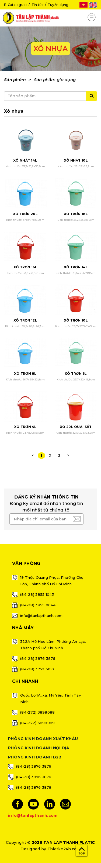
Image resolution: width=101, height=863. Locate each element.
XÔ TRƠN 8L (25, 374)
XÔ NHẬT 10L (76, 160)
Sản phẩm (15, 79)
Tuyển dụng (58, 5)
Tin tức (38, 5)
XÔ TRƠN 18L (76, 214)
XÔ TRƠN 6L (76, 374)
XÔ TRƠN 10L (76, 320)
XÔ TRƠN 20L (25, 214)
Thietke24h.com (64, 849)
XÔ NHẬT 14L (25, 160)
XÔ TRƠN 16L (25, 267)
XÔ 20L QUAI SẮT (76, 427)
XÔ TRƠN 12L (25, 320)
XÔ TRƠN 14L (76, 267)
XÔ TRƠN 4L (25, 427)
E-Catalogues (15, 5)
